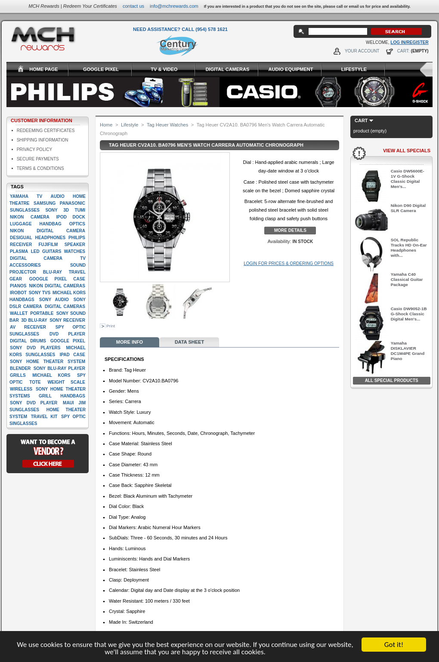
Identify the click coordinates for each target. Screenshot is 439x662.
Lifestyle (129, 124)
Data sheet (189, 342)
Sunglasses (25, 210)
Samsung (45, 203)
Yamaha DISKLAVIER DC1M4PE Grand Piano (407, 351)
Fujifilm (48, 244)
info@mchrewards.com (174, 6)
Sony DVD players (35, 347)
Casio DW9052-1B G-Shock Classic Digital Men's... (409, 313)
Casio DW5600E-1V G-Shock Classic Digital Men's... (407, 179)
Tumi (80, 210)
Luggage (21, 224)
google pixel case (57, 279)
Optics (77, 224)
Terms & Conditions (40, 168)
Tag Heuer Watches (167, 124)
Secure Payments (38, 159)
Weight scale (66, 382)
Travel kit (44, 416)
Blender (20, 368)
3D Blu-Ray (34, 320)
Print (110, 325)
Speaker (75, 244)
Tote (34, 382)
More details (290, 230)
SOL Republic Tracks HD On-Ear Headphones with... (409, 247)
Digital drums (28, 341)
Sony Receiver (67, 320)
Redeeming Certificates (46, 130)
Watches (74, 251)
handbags (72, 396)
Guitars (51, 251)
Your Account (362, 51)
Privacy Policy (34, 149)
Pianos (18, 285)
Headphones (50, 237)
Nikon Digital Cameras (57, 285)
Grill (45, 396)
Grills (18, 375)
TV (39, 196)
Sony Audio (54, 299)
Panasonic (72, 203)
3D (66, 210)
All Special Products (391, 380)
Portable (41, 313)
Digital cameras (65, 306)
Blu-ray (52, 272)
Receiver (21, 244)
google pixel (67, 341)
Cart (361, 120)
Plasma (19, 251)
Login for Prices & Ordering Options (289, 263)
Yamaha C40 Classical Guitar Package (407, 279)
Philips (76, 237)
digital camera (36, 258)
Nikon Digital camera (47, 230)
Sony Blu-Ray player (59, 368)
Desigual (21, 237)
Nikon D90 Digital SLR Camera (408, 208)
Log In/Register (409, 42)
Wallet (19, 313)
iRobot (18, 292)
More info (129, 342)
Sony (51, 210)
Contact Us (133, 6)
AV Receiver (28, 327)
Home (106, 124)
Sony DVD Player (33, 402)
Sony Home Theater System (47, 361)
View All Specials (406, 150)
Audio (57, 196)
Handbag (51, 224)
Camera (40, 217)
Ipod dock (70, 217)
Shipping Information (42, 140)
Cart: (403, 51)
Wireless (21, 389)
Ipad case (72, 354)
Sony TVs (39, 292)
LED (35, 251)
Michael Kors (51, 375)
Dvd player (67, 334)
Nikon (17, 217)
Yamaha (19, 196)
